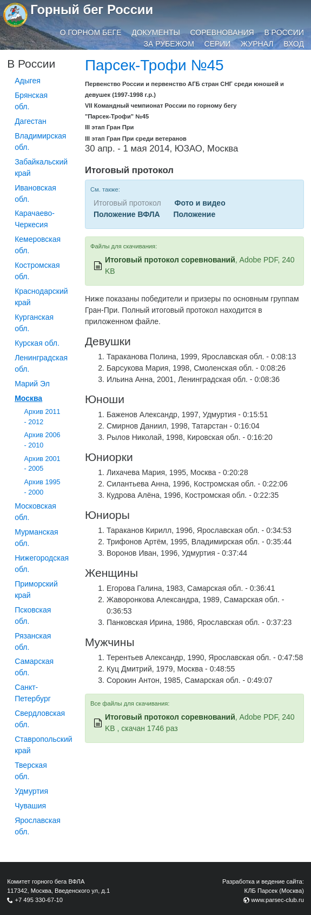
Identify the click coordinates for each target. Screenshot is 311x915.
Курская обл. (37, 343)
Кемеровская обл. (38, 245)
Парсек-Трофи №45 (154, 65)
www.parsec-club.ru (277, 900)
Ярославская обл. (38, 826)
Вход (293, 44)
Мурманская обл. (36, 538)
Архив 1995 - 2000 (42, 487)
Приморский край (36, 590)
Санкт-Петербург (33, 693)
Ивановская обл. (35, 193)
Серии (217, 44)
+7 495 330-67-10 (39, 900)
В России (284, 32)
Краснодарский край (41, 297)
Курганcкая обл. (34, 323)
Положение (194, 214)
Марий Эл (32, 383)
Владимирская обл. (40, 141)
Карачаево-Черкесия (35, 219)
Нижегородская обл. (42, 564)
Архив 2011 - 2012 (42, 417)
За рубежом (169, 44)
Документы (155, 32)
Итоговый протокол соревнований (170, 259)
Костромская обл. (37, 271)
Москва (28, 398)
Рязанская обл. (33, 641)
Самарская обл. (34, 667)
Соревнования (222, 32)
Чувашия (30, 805)
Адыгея (28, 80)
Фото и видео (199, 203)
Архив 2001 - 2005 (42, 464)
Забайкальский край (41, 167)
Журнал (257, 44)
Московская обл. (35, 512)
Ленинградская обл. (41, 363)
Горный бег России (91, 9)
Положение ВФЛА (127, 214)
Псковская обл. (33, 615)
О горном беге (91, 32)
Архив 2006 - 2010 (42, 440)
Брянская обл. (31, 101)
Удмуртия (31, 791)
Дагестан (31, 121)
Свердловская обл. (40, 719)
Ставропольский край (43, 745)
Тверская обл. (31, 771)
